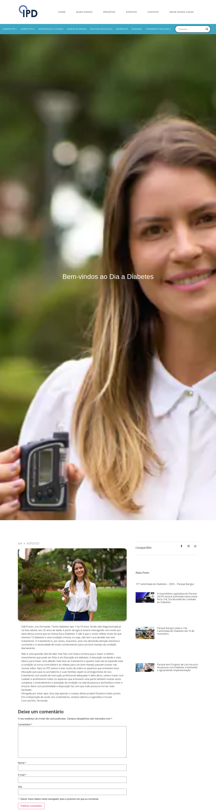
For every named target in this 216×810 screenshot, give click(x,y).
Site (20, 787)
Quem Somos (84, 12)
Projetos (109, 12)
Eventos (131, 12)
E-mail (22, 775)
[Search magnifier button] (207, 29)
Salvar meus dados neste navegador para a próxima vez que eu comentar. (60, 799)
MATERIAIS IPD (122, 29)
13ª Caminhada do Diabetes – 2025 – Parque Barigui (165, 584)
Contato (153, 12)
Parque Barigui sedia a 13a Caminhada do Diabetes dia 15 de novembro (175, 630)
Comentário (25, 724)
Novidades (137, 29)
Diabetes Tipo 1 (10, 29)
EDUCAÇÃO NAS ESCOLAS (101, 29)
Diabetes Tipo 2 (28, 29)
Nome (22, 763)
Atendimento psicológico (158, 29)
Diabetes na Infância (77, 29)
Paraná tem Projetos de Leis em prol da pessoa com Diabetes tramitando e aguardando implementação (177, 667)
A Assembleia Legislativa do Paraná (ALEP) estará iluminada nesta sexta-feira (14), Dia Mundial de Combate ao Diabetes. (177, 598)
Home (61, 12)
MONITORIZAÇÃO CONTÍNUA (50, 29)
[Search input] (191, 29)
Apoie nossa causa (181, 12)
